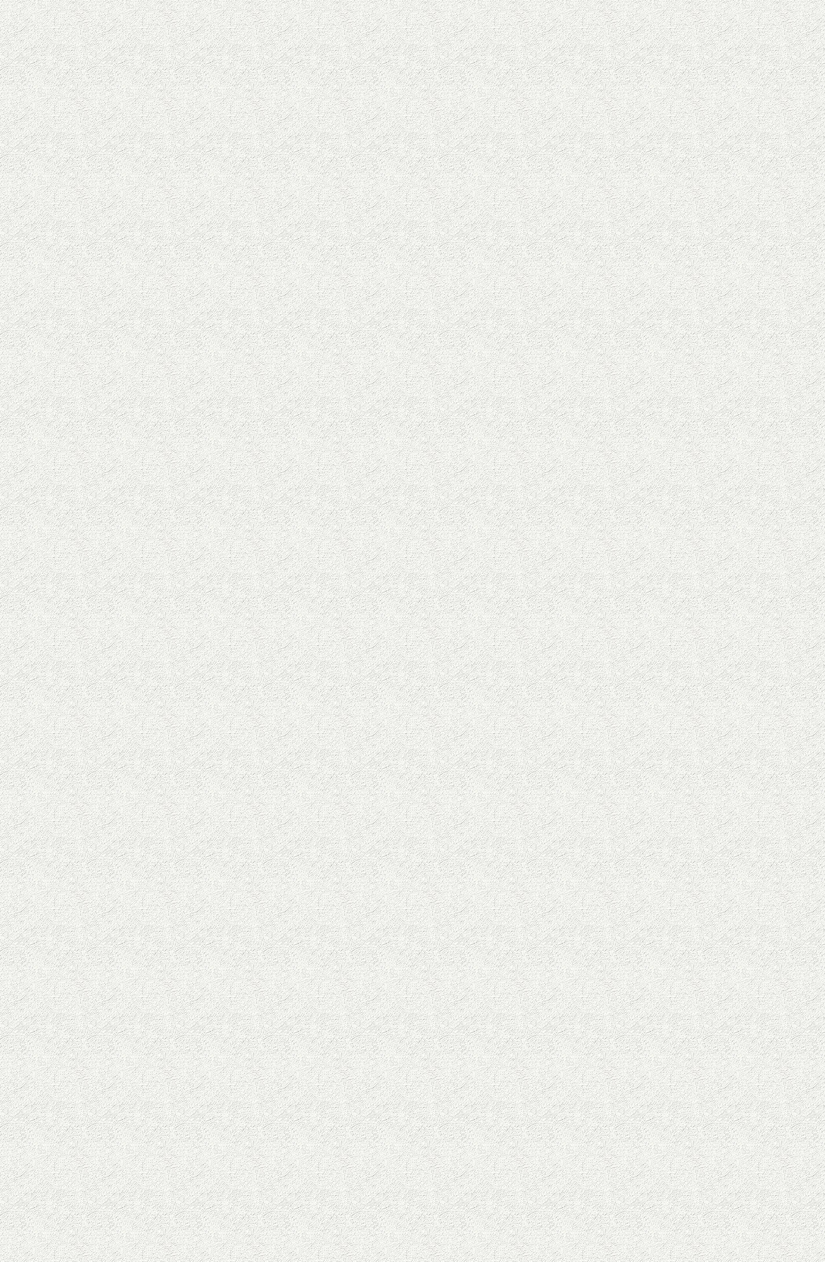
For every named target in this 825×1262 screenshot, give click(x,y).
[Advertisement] (635, 939)
